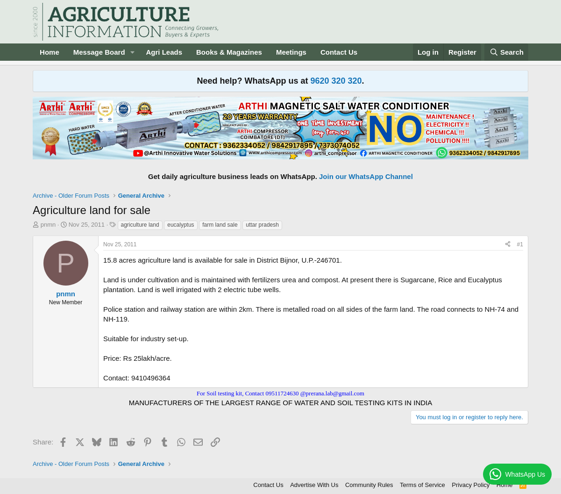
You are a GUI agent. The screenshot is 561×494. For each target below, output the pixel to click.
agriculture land (140, 225)
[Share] (508, 244)
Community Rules (369, 484)
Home (49, 52)
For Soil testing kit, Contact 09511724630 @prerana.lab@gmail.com (280, 393)
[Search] (506, 52)
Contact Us (338, 52)
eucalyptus (180, 225)
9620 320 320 (336, 81)
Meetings (291, 52)
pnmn (48, 224)
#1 (520, 244)
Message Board (99, 52)
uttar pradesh (262, 225)
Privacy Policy (471, 484)
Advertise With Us (314, 484)
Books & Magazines (229, 52)
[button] (132, 52)
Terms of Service (422, 484)
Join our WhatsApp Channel (366, 176)
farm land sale (219, 225)
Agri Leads (164, 52)
